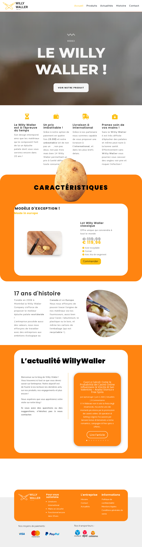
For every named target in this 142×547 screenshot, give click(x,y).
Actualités (106, 5)
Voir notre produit (71, 87)
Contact (134, 5)
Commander (90, 261)
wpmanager (88, 404)
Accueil (78, 5)
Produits (91, 5)
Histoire (121, 5)
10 (107, 442)
